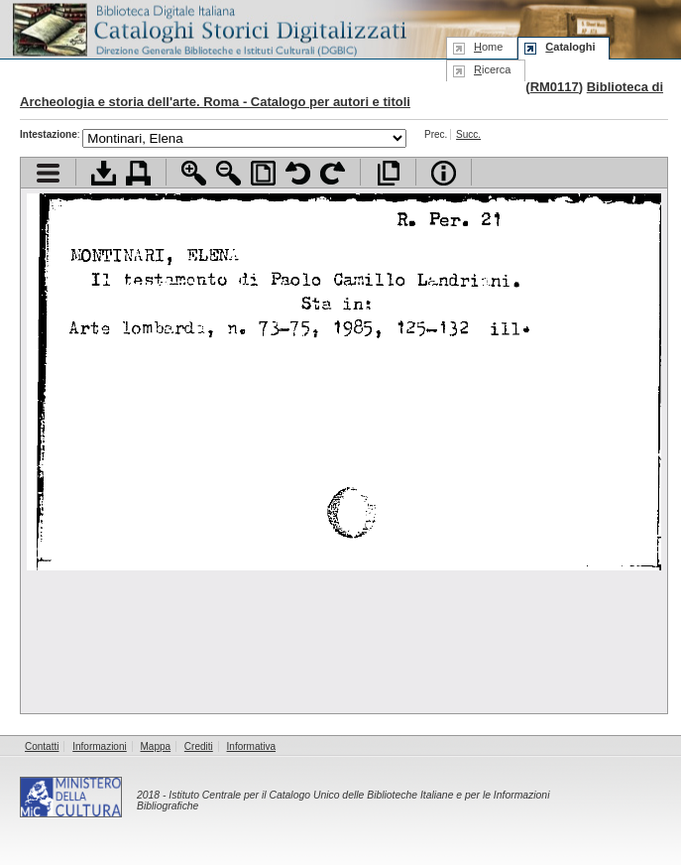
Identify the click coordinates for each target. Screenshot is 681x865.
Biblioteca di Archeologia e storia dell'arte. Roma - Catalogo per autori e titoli (341, 94)
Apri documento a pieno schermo (388, 173)
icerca (492, 69)
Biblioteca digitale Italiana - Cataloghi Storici (208, 28)
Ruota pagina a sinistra (297, 173)
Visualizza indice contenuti (48, 173)
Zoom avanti (193, 173)
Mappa (156, 746)
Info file (443, 173)
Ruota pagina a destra (332, 173)
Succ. (468, 134)
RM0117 (554, 86)
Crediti (198, 746)
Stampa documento (138, 173)
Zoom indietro (228, 173)
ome (488, 47)
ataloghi (570, 47)
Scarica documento (103, 173)
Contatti (41, 746)
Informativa (251, 746)
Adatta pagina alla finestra (263, 173)
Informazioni (99, 746)
